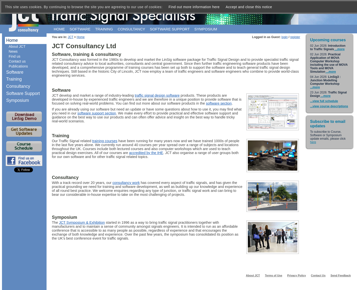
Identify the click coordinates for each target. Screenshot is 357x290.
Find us (14, 56)
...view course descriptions (329, 106)
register (295, 37)
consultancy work (126, 183)
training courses (104, 141)
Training (104, 29)
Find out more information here (194, 7)
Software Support (23, 93)
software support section (96, 113)
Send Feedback (341, 275)
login (284, 37)
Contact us (17, 61)
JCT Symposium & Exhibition (82, 222)
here (313, 142)
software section (219, 103)
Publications (18, 66)
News (13, 51)
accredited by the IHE (146, 153)
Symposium (205, 29)
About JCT (17, 46)
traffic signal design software (157, 95)
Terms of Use (273, 275)
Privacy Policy (296, 275)
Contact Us (318, 275)
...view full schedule (324, 101)
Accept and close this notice (249, 7)
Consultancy (131, 29)
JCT (70, 37)
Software (80, 29)
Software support (170, 29)
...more (339, 49)
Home (59, 29)
